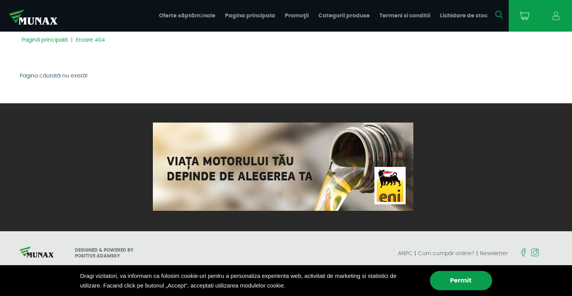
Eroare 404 (90, 40)
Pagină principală (45, 40)
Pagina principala (250, 15)
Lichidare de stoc (463, 15)
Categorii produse (344, 15)
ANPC (405, 253)
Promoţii (297, 15)
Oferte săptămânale (187, 15)
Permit (461, 281)
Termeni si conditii (404, 15)
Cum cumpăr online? (446, 253)
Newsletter (494, 253)
